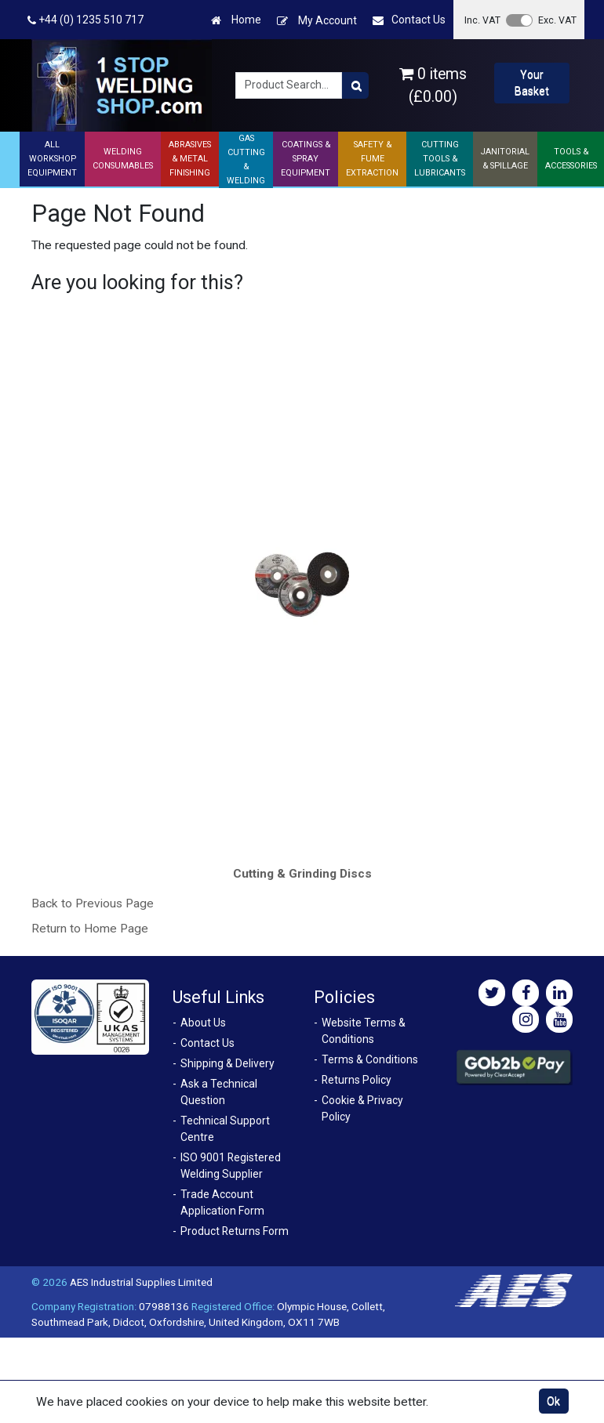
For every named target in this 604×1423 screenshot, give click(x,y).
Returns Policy (356, 1080)
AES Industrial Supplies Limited (141, 1282)
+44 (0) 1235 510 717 (85, 20)
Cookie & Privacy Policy (362, 1108)
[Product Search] (355, 85)
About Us (203, 1022)
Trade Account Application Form (222, 1202)
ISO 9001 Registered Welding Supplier (230, 1165)
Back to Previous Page (92, 903)
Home (236, 20)
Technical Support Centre (225, 1128)
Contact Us (409, 20)
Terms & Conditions (370, 1059)
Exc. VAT (557, 20)
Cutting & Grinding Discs (302, 874)
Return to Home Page (89, 929)
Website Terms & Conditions (364, 1030)
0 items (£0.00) (433, 85)
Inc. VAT (482, 20)
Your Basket (532, 82)
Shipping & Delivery (227, 1063)
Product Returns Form (234, 1231)
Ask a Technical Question (218, 1091)
